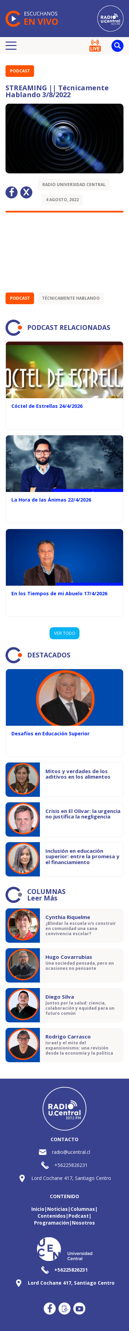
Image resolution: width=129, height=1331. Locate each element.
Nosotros (83, 1222)
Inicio (37, 1209)
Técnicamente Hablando (71, 298)
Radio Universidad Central (74, 184)
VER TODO (64, 633)
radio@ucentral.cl (71, 1152)
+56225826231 (71, 1165)
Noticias (57, 1209)
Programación (51, 1222)
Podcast (20, 71)
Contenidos (51, 1216)
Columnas (83, 1209)
